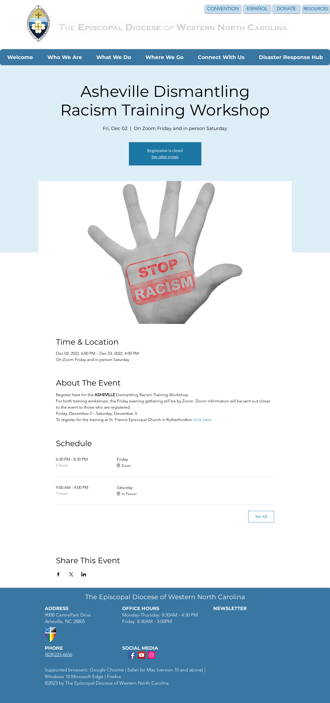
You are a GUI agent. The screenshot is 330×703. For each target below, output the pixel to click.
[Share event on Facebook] (58, 574)
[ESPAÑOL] (257, 9)
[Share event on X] (71, 574)
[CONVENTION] (223, 9)
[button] (20, 57)
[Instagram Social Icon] (151, 655)
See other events (165, 157)
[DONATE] (286, 9)
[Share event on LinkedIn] (83, 574)
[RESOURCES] (315, 9)
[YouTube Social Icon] (141, 655)
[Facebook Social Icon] (131, 655)
